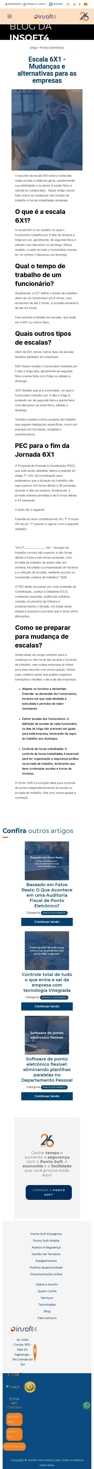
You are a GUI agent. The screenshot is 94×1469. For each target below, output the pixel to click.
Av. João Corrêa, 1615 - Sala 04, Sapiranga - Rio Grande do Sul (22, 1352)
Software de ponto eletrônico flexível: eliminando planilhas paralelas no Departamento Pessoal (47, 1069)
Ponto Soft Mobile (46, 1240)
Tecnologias (47, 1304)
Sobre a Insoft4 (47, 1284)
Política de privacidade (46, 1267)
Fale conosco (47, 1318)
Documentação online (46, 1274)
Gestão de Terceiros (46, 1254)
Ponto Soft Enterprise (46, 1234)
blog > (34, 47)
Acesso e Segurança (46, 1247)
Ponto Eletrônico (52, 47)
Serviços (47, 1298)
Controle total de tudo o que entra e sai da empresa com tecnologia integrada (47, 982)
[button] (8, 16)
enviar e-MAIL (13, 1434)
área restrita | (15, 4)
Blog (47, 1311)
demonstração (14, 1446)
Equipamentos (46, 1261)
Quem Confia (47, 1291)
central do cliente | (36, 4)
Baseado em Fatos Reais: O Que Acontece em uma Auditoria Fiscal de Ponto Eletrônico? (47, 895)
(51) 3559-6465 (13, 1419)
